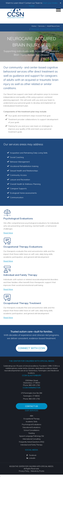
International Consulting (31, 439)
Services (41, 26)
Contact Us (31, 406)
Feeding (32, 433)
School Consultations (31, 430)
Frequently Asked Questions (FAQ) (31, 442)
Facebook (32, 455)
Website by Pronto (37, 471)
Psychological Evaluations (31, 424)
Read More (8, 233)
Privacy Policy (24, 471)
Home (34, 26)
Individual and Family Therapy (31, 445)
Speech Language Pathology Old (31, 436)
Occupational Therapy (31, 419)
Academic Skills (31, 422)
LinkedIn (32, 458)
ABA (31, 416)
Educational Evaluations (31, 427)
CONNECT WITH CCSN (31, 348)
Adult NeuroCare (53, 26)
